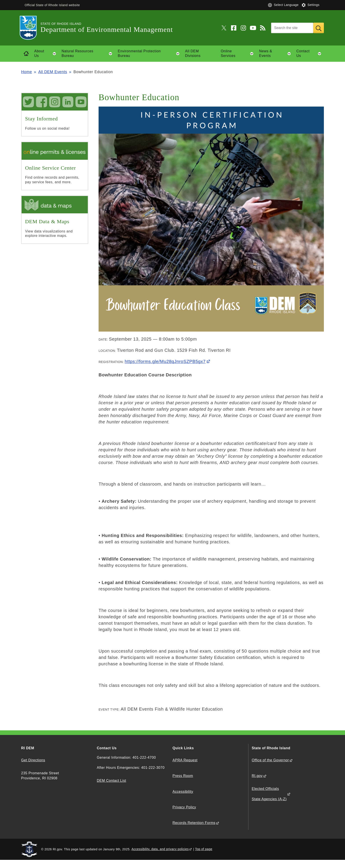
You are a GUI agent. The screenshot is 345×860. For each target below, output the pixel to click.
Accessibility (182, 791)
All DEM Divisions (192, 53)
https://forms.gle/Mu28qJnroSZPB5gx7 (165, 361)
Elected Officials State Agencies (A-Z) (269, 794)
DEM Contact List (111, 780)
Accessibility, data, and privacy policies (160, 849)
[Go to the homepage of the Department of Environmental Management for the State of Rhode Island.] (30, 27)
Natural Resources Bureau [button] (88, 53)
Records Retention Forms (193, 823)
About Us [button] (46, 53)
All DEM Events (52, 72)
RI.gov (257, 776)
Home (26, 72)
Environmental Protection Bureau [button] (150, 53)
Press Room (182, 776)
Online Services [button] (238, 53)
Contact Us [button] (310, 53)
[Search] (292, 28)
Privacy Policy (184, 807)
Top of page (203, 849)
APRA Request (184, 760)
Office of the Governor (270, 760)
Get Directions (33, 760)
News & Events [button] (276, 53)
